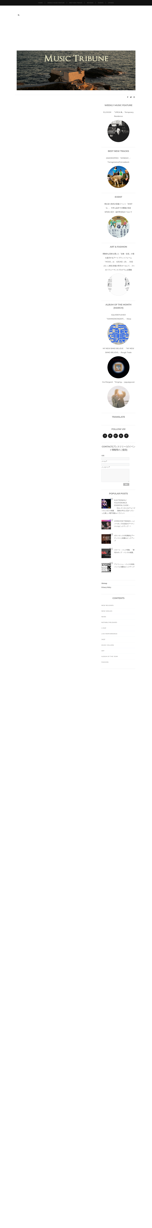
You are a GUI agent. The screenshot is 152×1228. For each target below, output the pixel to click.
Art (102, 651)
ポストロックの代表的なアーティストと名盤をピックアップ (124, 538)
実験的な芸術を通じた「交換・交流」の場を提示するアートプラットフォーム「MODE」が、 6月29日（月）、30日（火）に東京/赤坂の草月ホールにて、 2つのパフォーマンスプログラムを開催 (118, 262)
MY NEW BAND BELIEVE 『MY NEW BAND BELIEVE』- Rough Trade (118, 350)
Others (111, 3)
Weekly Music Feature (56, 3)
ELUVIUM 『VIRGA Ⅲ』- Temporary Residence (118, 114)
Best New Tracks (75, 3)
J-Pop (103, 628)
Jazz (103, 639)
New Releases (107, 605)
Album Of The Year (109, 656)
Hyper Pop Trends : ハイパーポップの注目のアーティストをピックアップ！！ (124, 523)
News (103, 617)
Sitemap (104, 583)
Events (100, 3)
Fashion (104, 662)
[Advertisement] (76, 33)
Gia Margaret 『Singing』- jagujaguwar (118, 382)
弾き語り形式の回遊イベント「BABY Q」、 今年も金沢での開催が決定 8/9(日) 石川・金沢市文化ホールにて (119, 208)
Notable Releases (109, 622)
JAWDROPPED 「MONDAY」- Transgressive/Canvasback (118, 160)
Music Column (107, 645)
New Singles (106, 611)
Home (40, 3)
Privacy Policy (106, 587)
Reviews (90, 3)
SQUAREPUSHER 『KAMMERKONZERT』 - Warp (118, 317)
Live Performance (109, 634)
